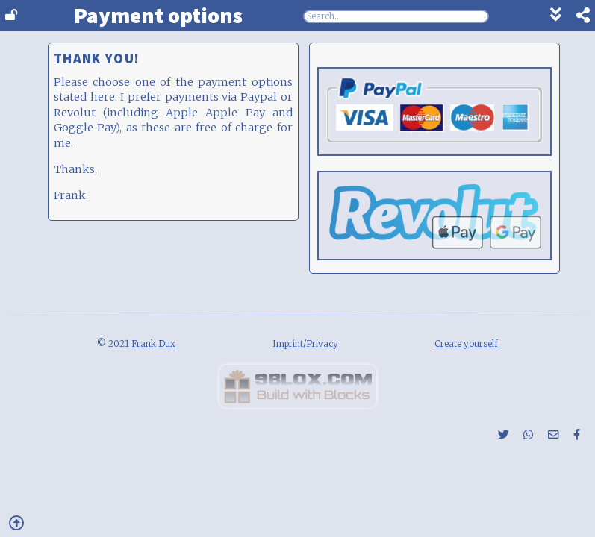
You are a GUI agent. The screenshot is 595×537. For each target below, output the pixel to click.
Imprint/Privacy (305, 343)
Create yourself (466, 343)
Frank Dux (153, 343)
